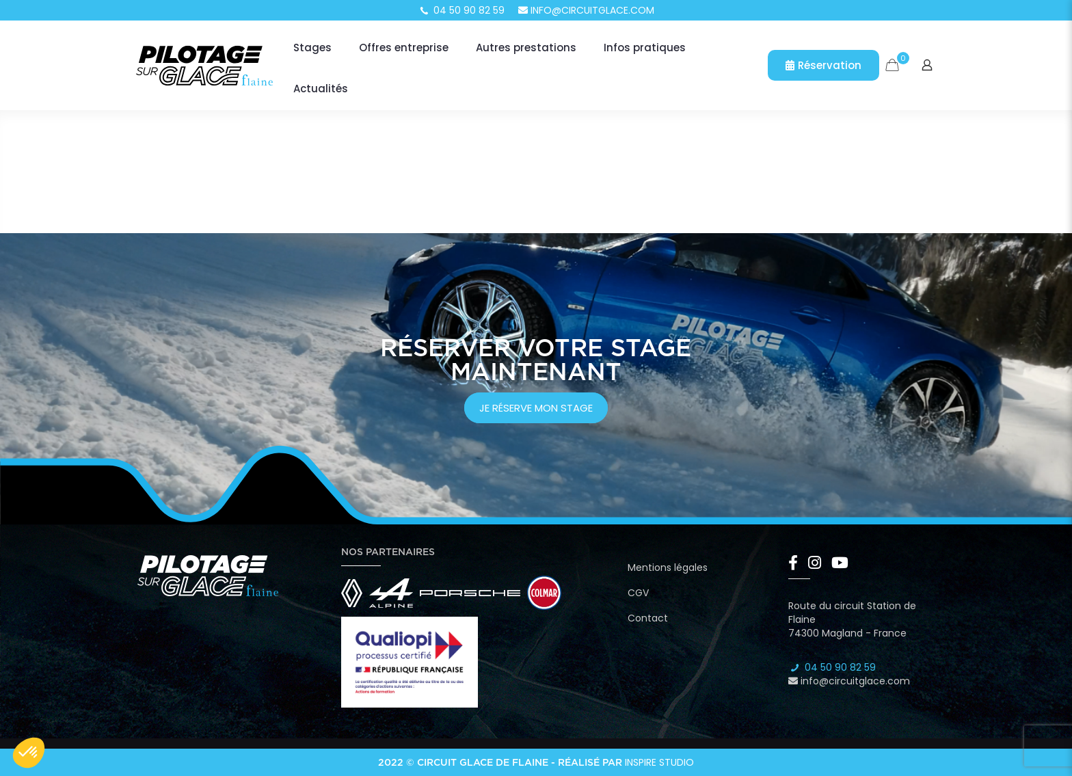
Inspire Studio (659, 762)
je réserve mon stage (536, 408)
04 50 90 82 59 (461, 10)
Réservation (823, 65)
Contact (648, 618)
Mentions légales (668, 567)
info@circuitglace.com (586, 10)
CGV (638, 593)
